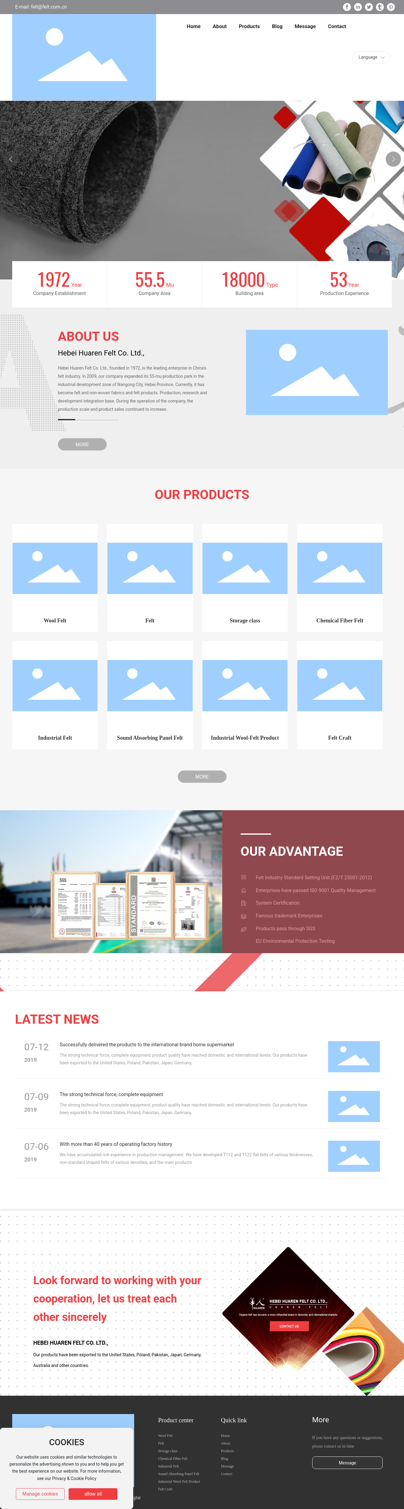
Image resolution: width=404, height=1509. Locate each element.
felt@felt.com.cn (48, 7)
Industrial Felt (55, 738)
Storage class (245, 621)
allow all (93, 1493)
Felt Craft (339, 738)
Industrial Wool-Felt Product (245, 738)
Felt (150, 621)
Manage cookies (40, 1493)
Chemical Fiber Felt (339, 621)
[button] (393, 159)
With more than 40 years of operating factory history (116, 1144)
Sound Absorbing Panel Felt (150, 738)
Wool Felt (55, 621)
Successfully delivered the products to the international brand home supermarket (147, 1045)
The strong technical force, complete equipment (111, 1094)
